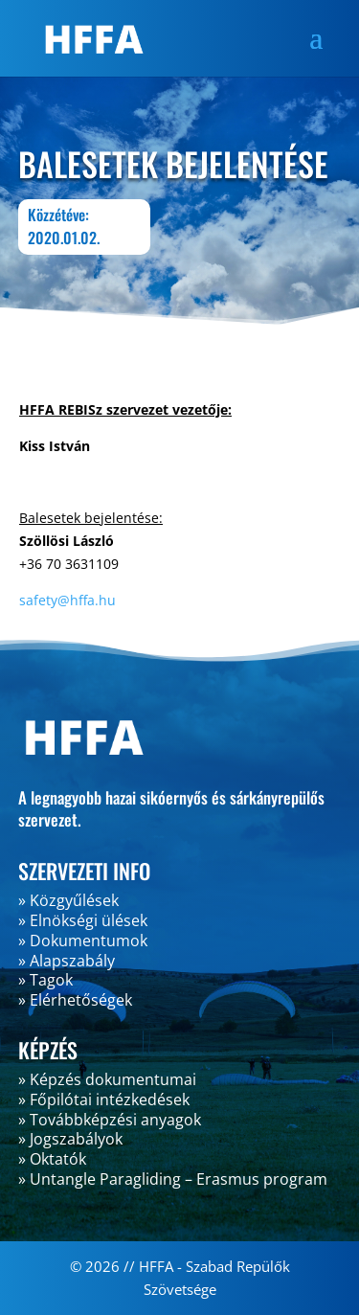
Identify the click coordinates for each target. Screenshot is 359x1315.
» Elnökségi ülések (82, 920)
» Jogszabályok (70, 1138)
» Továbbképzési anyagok (109, 1119)
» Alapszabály (66, 960)
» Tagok (45, 979)
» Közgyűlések (68, 900)
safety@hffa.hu (67, 600)
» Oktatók (52, 1158)
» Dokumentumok (82, 940)
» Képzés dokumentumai (107, 1079)
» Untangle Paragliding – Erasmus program (172, 1179)
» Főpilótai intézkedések (104, 1099)
